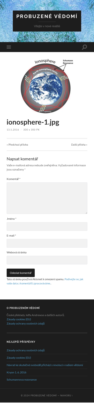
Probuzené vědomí (47, 16)
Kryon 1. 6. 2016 (16, 372)
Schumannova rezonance (22, 380)
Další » (79, 144)
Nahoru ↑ (66, 396)
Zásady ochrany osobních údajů (26, 323)
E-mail (11, 235)
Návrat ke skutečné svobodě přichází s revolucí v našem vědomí (45, 365)
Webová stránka (16, 252)
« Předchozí (17, 144)
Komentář (13, 179)
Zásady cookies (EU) (19, 319)
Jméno (11, 219)
